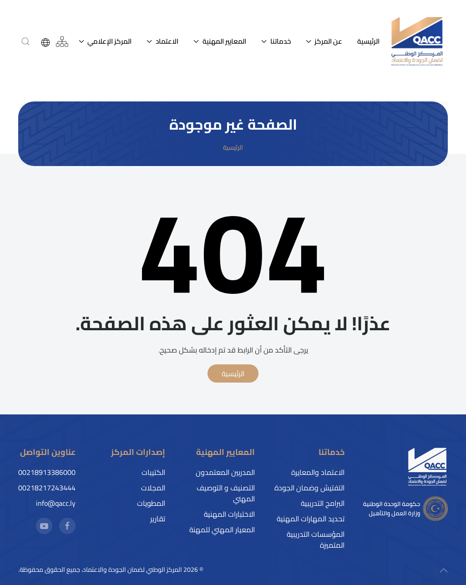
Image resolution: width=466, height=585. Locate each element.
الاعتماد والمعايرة (317, 472)
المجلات (153, 487)
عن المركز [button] (324, 41)
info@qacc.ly (56, 503)
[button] (25, 41)
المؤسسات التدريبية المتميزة (315, 539)
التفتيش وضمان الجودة (309, 487)
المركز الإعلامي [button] (105, 41)
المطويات (151, 503)
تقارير (157, 518)
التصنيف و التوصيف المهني (226, 493)
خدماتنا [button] (276, 41)
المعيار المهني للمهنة (222, 529)
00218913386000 (47, 472)
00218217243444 (47, 487)
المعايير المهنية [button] (219, 41)
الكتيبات (153, 472)
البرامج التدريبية (322, 503)
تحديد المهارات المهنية (310, 518)
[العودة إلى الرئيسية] (417, 41)
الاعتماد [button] (162, 41)
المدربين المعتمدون (225, 472)
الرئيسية (368, 41)
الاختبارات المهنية (229, 514)
